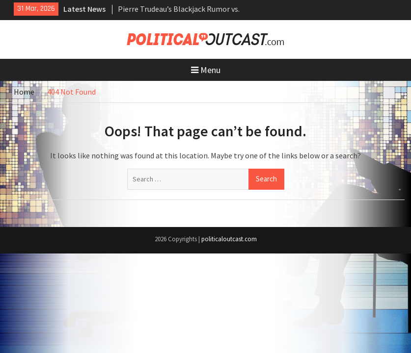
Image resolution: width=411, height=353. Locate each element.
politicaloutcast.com (229, 239)
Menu (205, 70)
